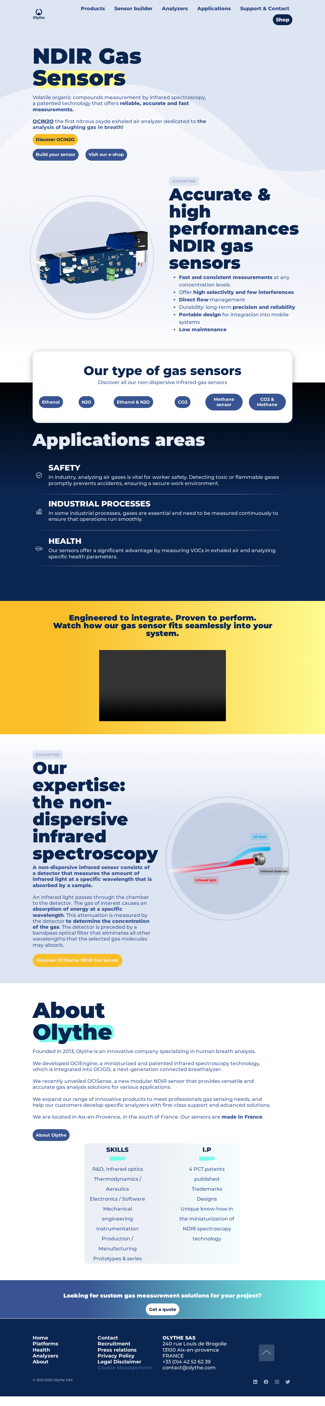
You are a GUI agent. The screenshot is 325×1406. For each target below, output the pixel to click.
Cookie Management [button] (125, 1377)
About (40, 1371)
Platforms (45, 1353)
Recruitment (114, 1353)
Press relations (117, 1359)
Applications (219, 7)
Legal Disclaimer (119, 1371)
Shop (283, 15)
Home (40, 1347)
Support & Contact (266, 7)
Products (104, 7)
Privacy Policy (116, 1365)
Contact (108, 1347)
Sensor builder (143, 7)
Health (41, 1359)
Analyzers (182, 7)
